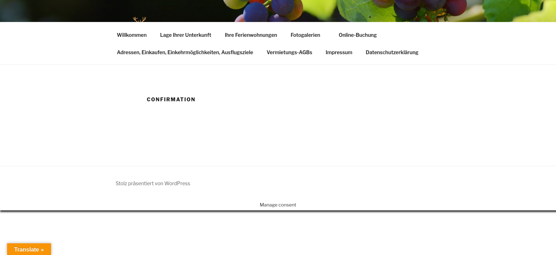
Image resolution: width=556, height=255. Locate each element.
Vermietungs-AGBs (289, 52)
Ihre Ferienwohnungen (251, 35)
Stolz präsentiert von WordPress (153, 183)
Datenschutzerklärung (392, 52)
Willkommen (132, 35)
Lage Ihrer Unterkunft (185, 35)
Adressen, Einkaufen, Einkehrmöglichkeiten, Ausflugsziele (185, 52)
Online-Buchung (358, 35)
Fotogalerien (309, 35)
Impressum (339, 52)
